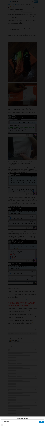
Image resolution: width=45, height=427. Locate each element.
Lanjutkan (42, 424)
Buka (42, 421)
